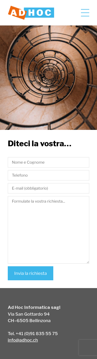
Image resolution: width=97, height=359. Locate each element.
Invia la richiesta (30, 273)
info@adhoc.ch (23, 340)
